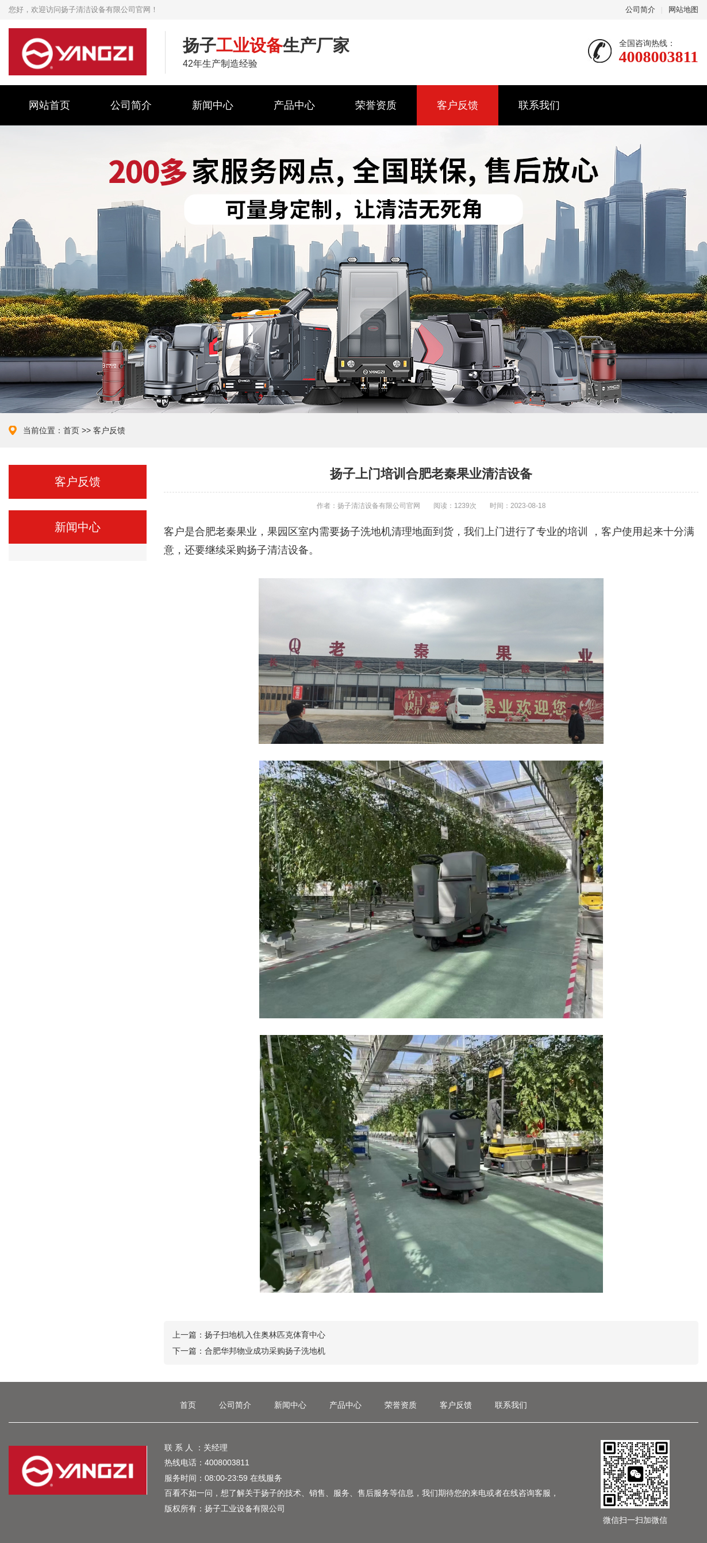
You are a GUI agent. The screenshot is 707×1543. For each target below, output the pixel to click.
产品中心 (294, 105)
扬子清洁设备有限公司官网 (78, 51)
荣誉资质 (376, 105)
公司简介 (640, 9)
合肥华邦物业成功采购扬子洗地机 (265, 1350)
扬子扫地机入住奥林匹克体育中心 (265, 1334)
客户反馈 (457, 105)
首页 (71, 430)
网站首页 (49, 105)
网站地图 (683, 9)
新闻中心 (212, 105)
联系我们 (539, 105)
